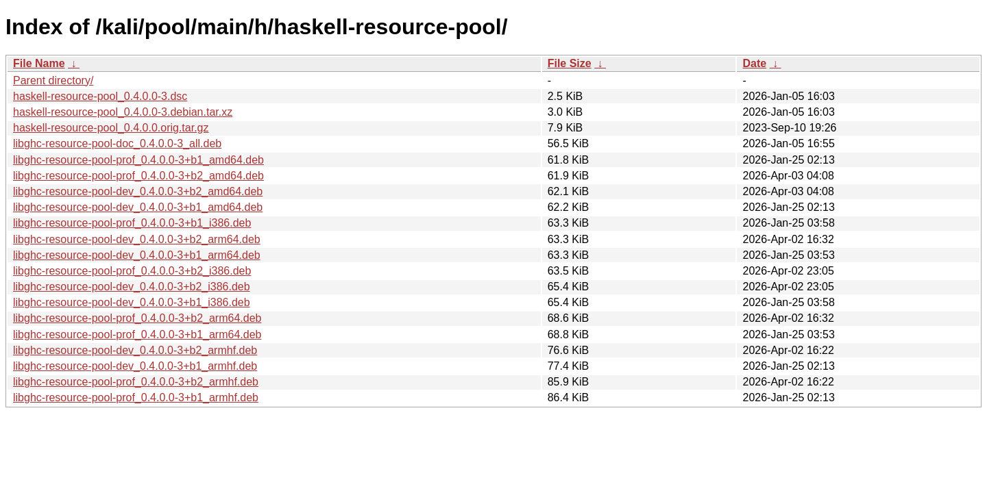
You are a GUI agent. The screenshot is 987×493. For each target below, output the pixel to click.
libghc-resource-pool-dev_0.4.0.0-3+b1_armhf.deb (135, 366)
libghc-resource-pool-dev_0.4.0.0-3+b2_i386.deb (131, 286)
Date (754, 63)
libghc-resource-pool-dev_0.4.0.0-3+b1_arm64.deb (136, 255)
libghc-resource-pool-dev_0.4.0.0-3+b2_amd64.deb (138, 191)
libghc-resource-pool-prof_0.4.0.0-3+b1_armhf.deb (135, 397)
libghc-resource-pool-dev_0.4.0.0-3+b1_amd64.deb (138, 207)
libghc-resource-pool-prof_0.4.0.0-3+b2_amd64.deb (138, 175)
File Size (570, 63)
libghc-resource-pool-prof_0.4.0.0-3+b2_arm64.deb (137, 318)
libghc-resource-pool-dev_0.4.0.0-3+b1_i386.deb (131, 302)
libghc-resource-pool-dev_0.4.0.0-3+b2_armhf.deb (135, 350)
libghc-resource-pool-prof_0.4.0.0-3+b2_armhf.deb (135, 382)
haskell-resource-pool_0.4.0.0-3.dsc (100, 96)
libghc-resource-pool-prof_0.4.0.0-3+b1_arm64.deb (137, 334)
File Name (39, 63)
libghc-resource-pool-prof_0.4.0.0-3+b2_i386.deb (132, 271)
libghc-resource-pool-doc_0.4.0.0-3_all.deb (117, 143)
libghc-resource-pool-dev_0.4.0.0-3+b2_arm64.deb (136, 239)
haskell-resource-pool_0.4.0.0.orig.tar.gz (111, 128)
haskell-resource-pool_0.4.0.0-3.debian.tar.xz (122, 112)
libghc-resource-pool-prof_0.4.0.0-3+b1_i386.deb (132, 223)
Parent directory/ (53, 80)
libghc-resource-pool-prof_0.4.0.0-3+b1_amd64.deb (138, 160)
